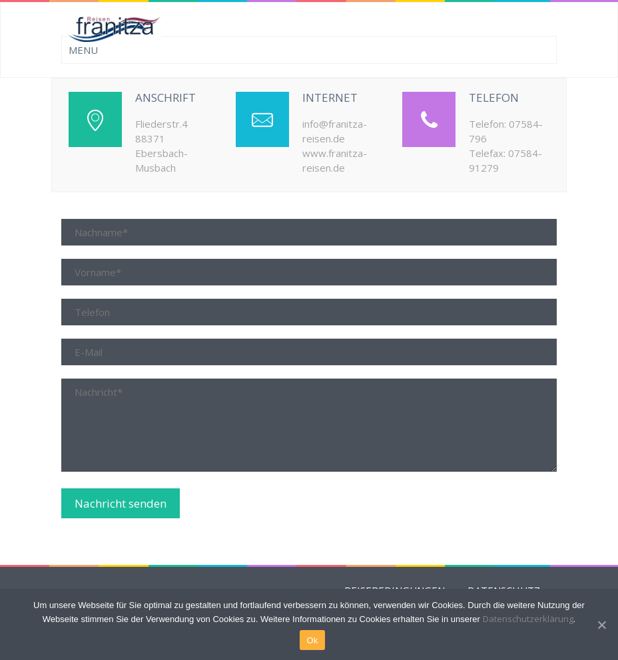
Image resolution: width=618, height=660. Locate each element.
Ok (312, 640)
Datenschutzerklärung (528, 619)
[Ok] (601, 624)
